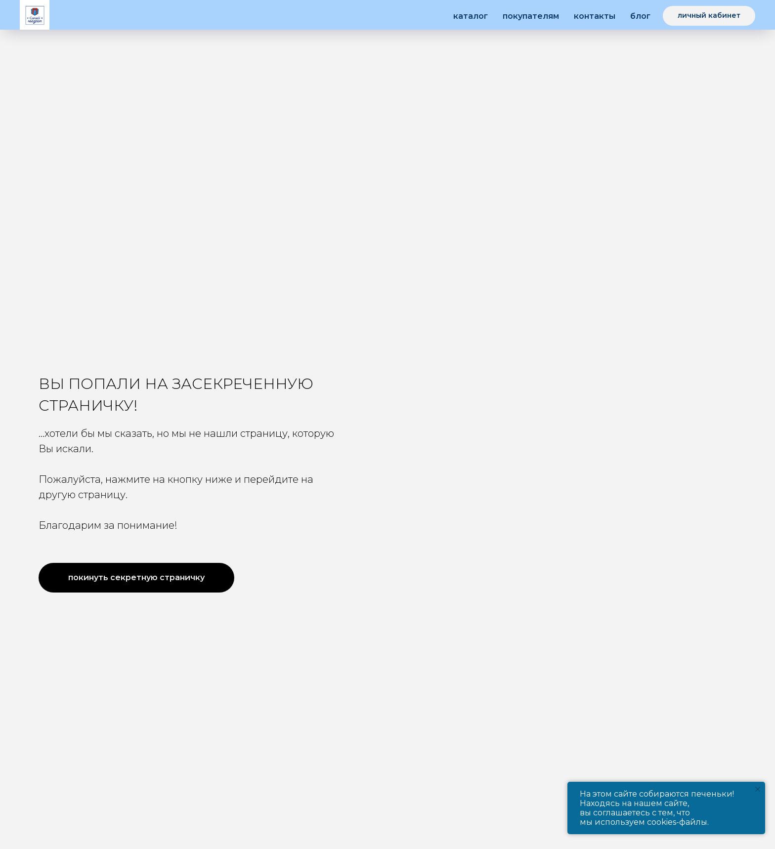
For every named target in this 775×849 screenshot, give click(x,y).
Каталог (470, 16)
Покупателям (531, 16)
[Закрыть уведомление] (758, 789)
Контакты (594, 16)
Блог (640, 16)
